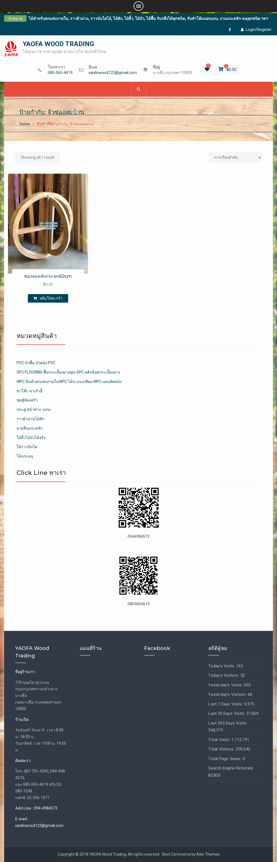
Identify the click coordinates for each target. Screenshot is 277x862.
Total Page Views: (225, 759)
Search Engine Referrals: (231, 768)
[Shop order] (235, 157)
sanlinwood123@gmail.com (113, 73)
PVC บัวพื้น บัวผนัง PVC (36, 363)
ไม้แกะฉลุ (25, 456)
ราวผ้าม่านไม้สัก (30, 419)
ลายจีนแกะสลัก (29, 428)
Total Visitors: (221, 749)
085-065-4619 (60, 73)
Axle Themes (208, 854)
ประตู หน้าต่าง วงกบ (33, 410)
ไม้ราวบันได (27, 447)
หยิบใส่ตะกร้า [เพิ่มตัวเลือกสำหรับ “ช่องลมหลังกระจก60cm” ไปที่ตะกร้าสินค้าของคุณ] (51, 298)
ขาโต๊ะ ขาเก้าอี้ (29, 391)
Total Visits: (219, 739)
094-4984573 (45, 808)
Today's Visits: (222, 666)
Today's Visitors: (224, 675)
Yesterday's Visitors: (227, 694)
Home (24, 124)
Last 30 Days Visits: (227, 713)
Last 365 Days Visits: (227, 723)
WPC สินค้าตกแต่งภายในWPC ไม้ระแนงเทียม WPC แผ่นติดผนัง (69, 382)
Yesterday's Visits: (226, 685)
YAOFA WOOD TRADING (58, 44)
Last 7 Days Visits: (226, 704)
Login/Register (256, 29)
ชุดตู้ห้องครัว (27, 400)
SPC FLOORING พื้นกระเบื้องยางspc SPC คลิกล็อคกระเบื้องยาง (68, 372)
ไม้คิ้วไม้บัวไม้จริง (31, 438)
